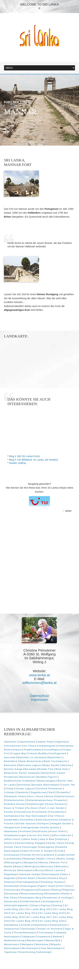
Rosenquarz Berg (30, 897)
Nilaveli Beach (27, 878)
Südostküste (40, 925)
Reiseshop (11, 893)
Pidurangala (28, 886)
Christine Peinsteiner (49, 788)
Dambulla (23, 792)
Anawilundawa (33, 749)
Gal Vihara (56, 816)
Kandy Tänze (13, 847)
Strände (25, 925)
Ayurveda (10, 757)
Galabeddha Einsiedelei (19, 819)
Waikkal (57, 936)
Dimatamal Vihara (15, 796)
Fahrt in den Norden (52, 808)
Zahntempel (44, 952)
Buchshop (24, 784)
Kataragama (46, 847)
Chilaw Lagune (25, 788)
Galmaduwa (11, 816)
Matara (18, 866)
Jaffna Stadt (29, 839)
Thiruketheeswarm (24, 932)
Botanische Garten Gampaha (22, 773)
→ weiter (67, 510)
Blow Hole (62, 769)
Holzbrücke (40, 831)
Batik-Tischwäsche (55, 761)
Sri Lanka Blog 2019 (24, 921)
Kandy (70, 843)
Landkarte (48, 855)
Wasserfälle (53, 940)
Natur (64, 874)
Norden (42, 878)
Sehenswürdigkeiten (16, 905)
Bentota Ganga (13, 769)
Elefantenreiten (14, 800)
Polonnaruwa (12, 889)
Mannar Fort (58, 862)
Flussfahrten (57, 812)
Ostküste (9, 882)
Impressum (39, 699)
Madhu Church (46, 858)
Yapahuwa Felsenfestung (19, 952)
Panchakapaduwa (28, 882)
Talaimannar (11, 928)
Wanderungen (35, 940)
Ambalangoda (46, 745)
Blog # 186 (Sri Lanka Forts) (24, 456)
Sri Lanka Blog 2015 (52, 913)
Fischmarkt (40, 812)
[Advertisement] (39, 572)
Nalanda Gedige (30, 874)
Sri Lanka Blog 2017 (39, 917)
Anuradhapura (52, 749)
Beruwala (30, 769)
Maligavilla (30, 862)
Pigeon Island (46, 886)
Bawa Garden (51, 765)
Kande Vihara (56, 843)
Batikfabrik (11, 761)
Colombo (9, 792)
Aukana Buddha (38, 753)
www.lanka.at (39, 675)
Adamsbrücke (27, 741)
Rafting (56, 889)
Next (71, 138)
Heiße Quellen (51, 827)
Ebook (49, 796)
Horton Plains (57, 831)
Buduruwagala (47, 780)
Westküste (42, 944)
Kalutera (9, 843)
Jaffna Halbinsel (61, 835)
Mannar (44, 862)
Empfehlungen (36, 804)
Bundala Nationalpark (45, 784)
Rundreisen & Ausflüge (57, 897)
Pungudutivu (30, 889)
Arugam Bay (18, 753)
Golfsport (43, 823)
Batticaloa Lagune (30, 765)
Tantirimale (28, 928)
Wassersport (12, 944)
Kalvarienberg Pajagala (31, 843)
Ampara (17, 749)
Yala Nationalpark (52, 948)
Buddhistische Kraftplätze (20, 780)
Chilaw (9, 788)
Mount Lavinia (54, 870)
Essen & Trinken (14, 808)
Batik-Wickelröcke (30, 761)
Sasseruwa (11, 901)
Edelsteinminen (65, 796)
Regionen (69, 889)
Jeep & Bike (46, 839)
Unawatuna (44, 936)
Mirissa (39, 870)
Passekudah (11, 886)
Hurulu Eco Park (39, 835)
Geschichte (51, 819)
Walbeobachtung (14, 940)
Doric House (36, 796)
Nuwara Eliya (57, 878)
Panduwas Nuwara (52, 882)
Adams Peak (45, 741)
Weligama (28, 944)
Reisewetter (52, 893)
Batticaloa (10, 765)
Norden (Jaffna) (17, 463)
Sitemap (57, 905)
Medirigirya (32, 866)
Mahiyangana (13, 862)
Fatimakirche (23, 812)
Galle (39, 819)
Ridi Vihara (11, 897)
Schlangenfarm (52, 901)
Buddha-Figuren (47, 777)
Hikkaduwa (11, 831)
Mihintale (61, 866)
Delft (52, 792)
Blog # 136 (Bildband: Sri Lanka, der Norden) (33, 459)
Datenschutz (39, 696)
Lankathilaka (13, 858)
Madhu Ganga (66, 858)
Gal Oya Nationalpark (33, 816)
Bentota (67, 765)
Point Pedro (64, 886)
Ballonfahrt (55, 757)
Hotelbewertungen (15, 835)
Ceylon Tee (68, 784)
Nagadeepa (11, 874)
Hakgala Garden (61, 823)
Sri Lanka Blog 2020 (52, 921)
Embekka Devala (14, 804)
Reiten (66, 893)
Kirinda (59, 851)
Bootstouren (27, 777)
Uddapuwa (28, 936)
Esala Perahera (56, 804)
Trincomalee (46, 932)
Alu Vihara (29, 745)
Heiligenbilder (31, 827)
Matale (8, 866)
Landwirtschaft (65, 855)
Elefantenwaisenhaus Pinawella (46, 800)
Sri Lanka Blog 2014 (24, 913)
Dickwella (63, 792)
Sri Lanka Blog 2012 (39, 909)
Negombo (10, 878)
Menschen (47, 866)
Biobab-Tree (45, 769)
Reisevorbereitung (31, 893)
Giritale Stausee (25, 823)
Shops (35, 905)
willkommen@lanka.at (39, 683)
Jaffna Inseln (12, 839)
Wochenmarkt (30, 948)
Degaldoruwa (39, 792)
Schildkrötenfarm (30, 901)
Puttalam (44, 889)
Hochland (25, 831)
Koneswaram (12, 855)
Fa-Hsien (32, 808)
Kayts (25, 851)
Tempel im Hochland (49, 928)
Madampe (29, 858)
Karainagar (30, 847)
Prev (56, 138)
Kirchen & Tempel (42, 851)
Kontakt (26, 855)
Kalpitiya (61, 839)
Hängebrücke (12, 827)
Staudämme (11, 925)
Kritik (36, 855)
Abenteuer (10, 741)
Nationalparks (51, 874)
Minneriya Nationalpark (18, 870)
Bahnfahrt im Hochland (32, 757)
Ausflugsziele (58, 753)
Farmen (8, 812)
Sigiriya (45, 905)
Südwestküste (58, 925)
